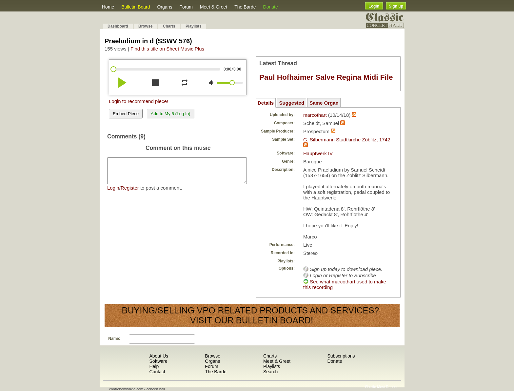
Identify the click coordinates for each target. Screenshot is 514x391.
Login (373, 6)
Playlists (194, 26)
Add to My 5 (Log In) (170, 113)
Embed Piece (126, 113)
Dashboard (118, 26)
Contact (157, 371)
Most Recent (387, 387)
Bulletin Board (135, 7)
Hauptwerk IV (318, 153)
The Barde (245, 7)
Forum (185, 7)
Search (270, 371)
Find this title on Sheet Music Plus (167, 48)
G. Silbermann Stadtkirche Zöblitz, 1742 (346, 139)
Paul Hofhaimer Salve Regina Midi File (326, 77)
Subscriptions (341, 356)
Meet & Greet (213, 7)
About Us (158, 356)
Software (158, 361)
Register (130, 193)
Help (154, 366)
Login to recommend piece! (138, 101)
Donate (270, 7)
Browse (145, 26)
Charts (169, 26)
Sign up (396, 6)
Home (108, 7)
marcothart (315, 115)
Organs (164, 7)
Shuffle (370, 387)
